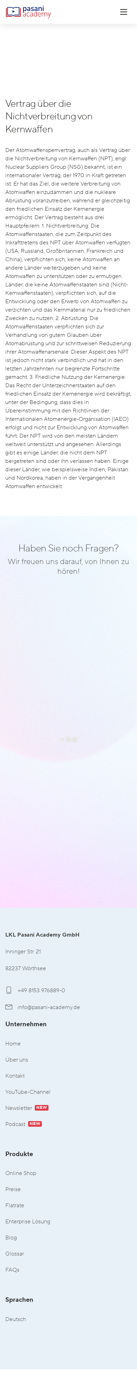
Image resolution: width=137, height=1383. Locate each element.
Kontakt (15, 1076)
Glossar (14, 1254)
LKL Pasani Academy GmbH (28, 12)
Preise (13, 1189)
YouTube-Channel (28, 1092)
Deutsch (15, 1319)
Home (13, 1044)
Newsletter (26, 1108)
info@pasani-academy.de (42, 1007)
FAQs (12, 1270)
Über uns (16, 1060)
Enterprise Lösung (27, 1221)
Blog (11, 1238)
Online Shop (20, 1173)
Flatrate (14, 1205)
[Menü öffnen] (123, 12)
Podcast (23, 1124)
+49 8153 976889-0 (35, 990)
